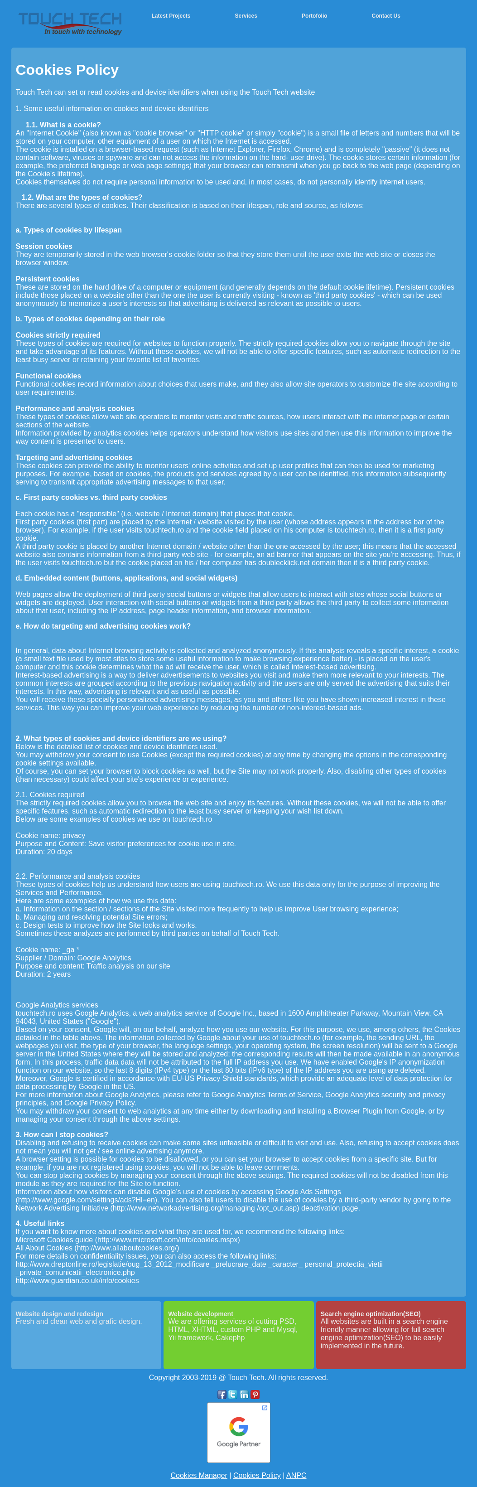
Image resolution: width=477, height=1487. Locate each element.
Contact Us (386, 16)
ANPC (296, 1475)
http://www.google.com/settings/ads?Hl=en (86, 1200)
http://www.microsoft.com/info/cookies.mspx (167, 1240)
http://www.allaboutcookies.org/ (127, 1248)
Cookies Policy (257, 1475)
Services (246, 16)
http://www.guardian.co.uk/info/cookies (77, 1280)
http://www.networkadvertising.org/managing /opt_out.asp (205, 1208)
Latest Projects (171, 16)
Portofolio (315, 16)
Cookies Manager (198, 1475)
